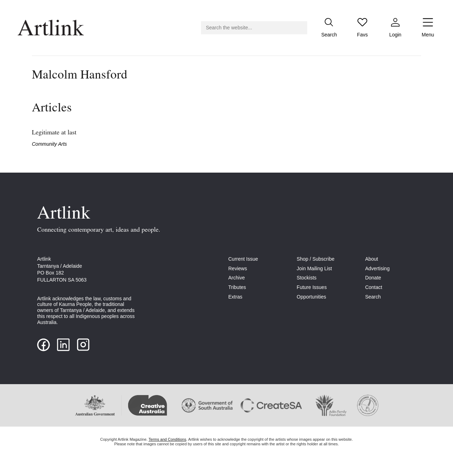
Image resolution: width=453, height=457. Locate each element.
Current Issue (243, 259)
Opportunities (311, 297)
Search (373, 297)
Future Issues (312, 287)
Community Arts (49, 144)
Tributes (237, 287)
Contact (373, 287)
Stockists (306, 277)
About (371, 259)
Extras (235, 297)
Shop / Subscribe (315, 259)
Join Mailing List (314, 268)
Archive (236, 277)
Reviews (237, 268)
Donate (373, 277)
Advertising (377, 268)
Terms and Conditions (167, 439)
